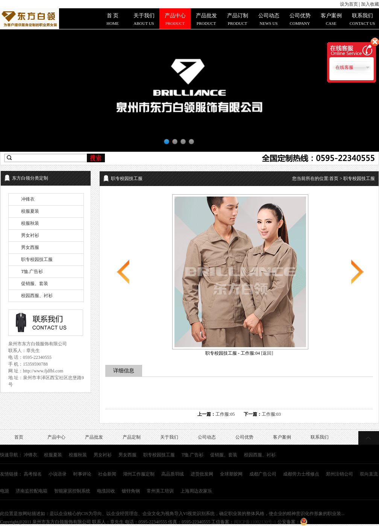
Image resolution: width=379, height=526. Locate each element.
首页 (333, 178)
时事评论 (82, 474)
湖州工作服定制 (139, 474)
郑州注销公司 (339, 474)
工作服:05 (225, 414)
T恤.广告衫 (32, 271)
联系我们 (320, 437)
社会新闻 (107, 474)
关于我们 (169, 437)
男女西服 (30, 247)
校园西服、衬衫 (37, 295)
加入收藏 (370, 4)
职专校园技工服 (37, 259)
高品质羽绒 (172, 474)
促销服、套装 (34, 283)
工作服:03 (271, 414)
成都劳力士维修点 (301, 474)
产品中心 (56, 437)
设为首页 (349, 4)
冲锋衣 (28, 199)
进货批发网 (202, 474)
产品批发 (94, 437)
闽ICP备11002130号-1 (255, 521)
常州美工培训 (160, 491)
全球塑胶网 (231, 474)
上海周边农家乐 (196, 491)
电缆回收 (106, 491)
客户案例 (282, 437)
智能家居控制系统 (72, 491)
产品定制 (132, 437)
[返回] (267, 353)
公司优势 (244, 437)
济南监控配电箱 (31, 491)
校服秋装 (30, 223)
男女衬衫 (30, 235)
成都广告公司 (262, 474)
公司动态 (207, 437)
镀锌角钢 (131, 491)
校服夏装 (30, 211)
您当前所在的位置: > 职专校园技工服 (333, 178)
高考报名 (33, 474)
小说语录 (58, 474)
